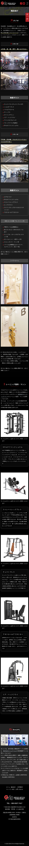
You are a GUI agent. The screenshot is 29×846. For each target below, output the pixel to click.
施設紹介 (13, 787)
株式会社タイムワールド (10, 751)
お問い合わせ (19, 789)
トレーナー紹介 (10, 789)
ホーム (8, 787)
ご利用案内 (20, 787)
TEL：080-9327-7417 (14, 803)
